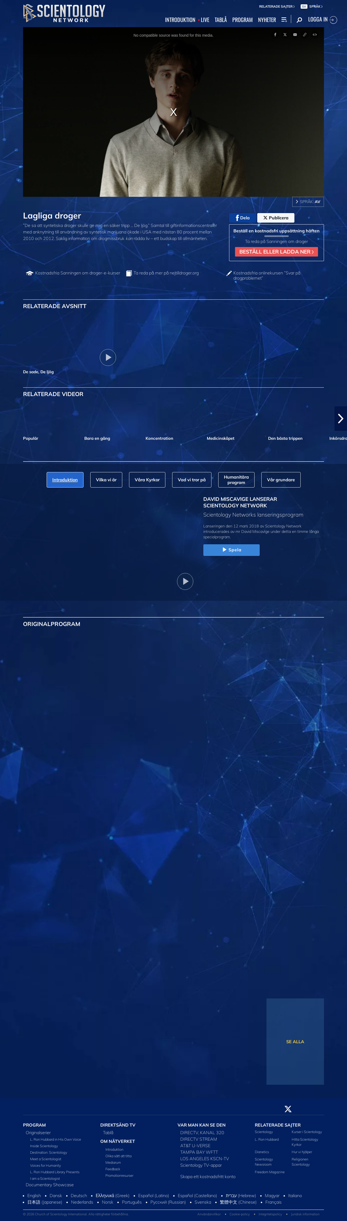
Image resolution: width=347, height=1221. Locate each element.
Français (273, 1202)
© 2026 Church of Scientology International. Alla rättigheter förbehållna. (76, 1214)
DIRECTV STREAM (198, 1139)
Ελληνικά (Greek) (113, 1195)
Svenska (203, 1202)
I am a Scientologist (45, 1178)
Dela (243, 218)
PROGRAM (242, 20)
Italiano (295, 1195)
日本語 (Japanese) (44, 1202)
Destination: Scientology (48, 1152)
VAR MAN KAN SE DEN (202, 1125)
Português (132, 1202)
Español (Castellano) (197, 1195)
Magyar (272, 1195)
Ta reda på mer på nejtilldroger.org (166, 273)
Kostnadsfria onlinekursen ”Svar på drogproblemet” (266, 275)
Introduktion (114, 1149)
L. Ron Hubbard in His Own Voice (55, 1139)
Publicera (275, 217)
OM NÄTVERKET (117, 1141)
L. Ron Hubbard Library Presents (54, 1172)
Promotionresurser (119, 1175)
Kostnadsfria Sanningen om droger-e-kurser (77, 273)
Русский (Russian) (168, 1202)
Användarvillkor (209, 1214)
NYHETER (267, 20)
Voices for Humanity (45, 1165)
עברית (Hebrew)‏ (241, 1195)
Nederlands (82, 1202)
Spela (231, 549)
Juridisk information (305, 1214)
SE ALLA (295, 1041)
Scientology (264, 1132)
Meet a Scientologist (45, 1159)
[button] (341, 418)
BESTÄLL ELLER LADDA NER (276, 251)
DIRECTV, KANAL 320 (202, 1132)
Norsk (107, 1202)
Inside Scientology (44, 1146)
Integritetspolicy (270, 1214)
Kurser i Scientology (307, 1132)
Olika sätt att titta (118, 1156)
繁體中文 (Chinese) (238, 1202)
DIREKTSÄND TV (118, 1125)
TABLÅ (221, 20)
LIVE (205, 20)
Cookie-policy (240, 1214)
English (34, 1195)
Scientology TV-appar (201, 1165)
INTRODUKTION (180, 20)
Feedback (112, 1169)
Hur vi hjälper (302, 1152)
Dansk (56, 1195)
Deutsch (79, 1195)
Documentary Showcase (50, 1184)
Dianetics (262, 1152)
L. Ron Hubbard (267, 1139)
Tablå (108, 1132)
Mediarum (113, 1162)
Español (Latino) (153, 1195)
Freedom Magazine (270, 1172)
